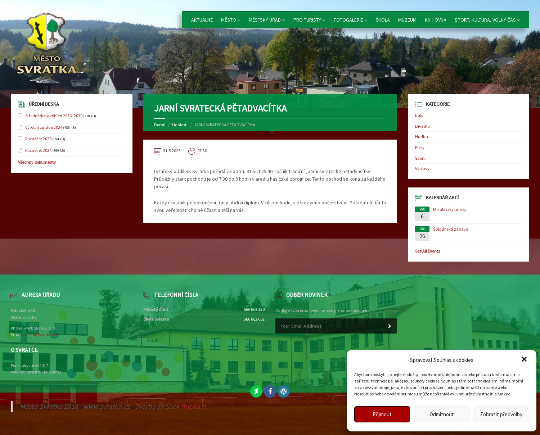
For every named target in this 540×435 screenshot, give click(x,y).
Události (180, 124)
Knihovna (435, 20)
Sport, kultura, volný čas (485, 20)
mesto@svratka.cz (40, 334)
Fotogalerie (348, 20)
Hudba (421, 136)
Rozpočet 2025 (38, 138)
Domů (160, 124)
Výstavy (422, 168)
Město (228, 20)
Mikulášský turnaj (449, 209)
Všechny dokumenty (37, 162)
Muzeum (407, 20)
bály (419, 115)
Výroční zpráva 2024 (43, 127)
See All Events (427, 251)
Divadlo (422, 126)
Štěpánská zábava (450, 229)
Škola (383, 20)
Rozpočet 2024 (38, 150)
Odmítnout (441, 414)
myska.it (193, 406)
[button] (525, 359)
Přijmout (382, 414)
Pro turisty (307, 20)
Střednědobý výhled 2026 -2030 (53, 115)
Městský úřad (265, 20)
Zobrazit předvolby (501, 414)
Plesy (419, 147)
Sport (420, 158)
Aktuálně (202, 20)
